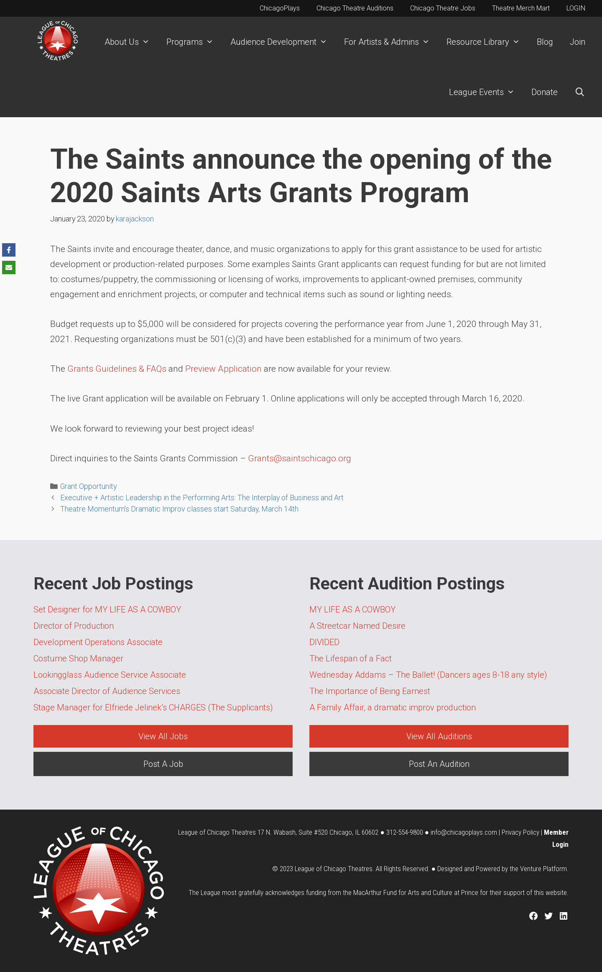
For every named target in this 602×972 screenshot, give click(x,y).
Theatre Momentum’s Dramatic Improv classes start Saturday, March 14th (179, 508)
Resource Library (487, 42)
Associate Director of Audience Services (106, 691)
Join (577, 42)
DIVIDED (324, 642)
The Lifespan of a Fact (350, 658)
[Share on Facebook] (8, 250)
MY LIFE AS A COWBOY (352, 609)
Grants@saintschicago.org (299, 458)
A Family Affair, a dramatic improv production (392, 707)
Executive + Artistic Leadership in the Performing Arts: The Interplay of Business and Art (202, 497)
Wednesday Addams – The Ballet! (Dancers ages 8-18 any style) (428, 675)
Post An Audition (439, 764)
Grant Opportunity (88, 486)
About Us (131, 42)
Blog (545, 42)
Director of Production (73, 626)
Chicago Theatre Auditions (354, 8)
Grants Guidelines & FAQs (116, 369)
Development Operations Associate (98, 642)
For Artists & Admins (391, 42)
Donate (544, 92)
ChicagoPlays (280, 8)
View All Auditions (439, 736)
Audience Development (283, 42)
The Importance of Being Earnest (369, 691)
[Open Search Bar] (580, 92)
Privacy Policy (520, 832)
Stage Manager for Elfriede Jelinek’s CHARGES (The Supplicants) (153, 707)
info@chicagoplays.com (464, 832)
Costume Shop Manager (78, 658)
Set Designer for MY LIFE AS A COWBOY (107, 609)
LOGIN (575, 8)
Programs (194, 42)
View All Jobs (163, 736)
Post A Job (163, 764)
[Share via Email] (8, 267)
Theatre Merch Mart (521, 8)
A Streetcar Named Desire (357, 626)
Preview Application (223, 369)
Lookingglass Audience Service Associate (109, 675)
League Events (486, 92)
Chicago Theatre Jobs (442, 8)
